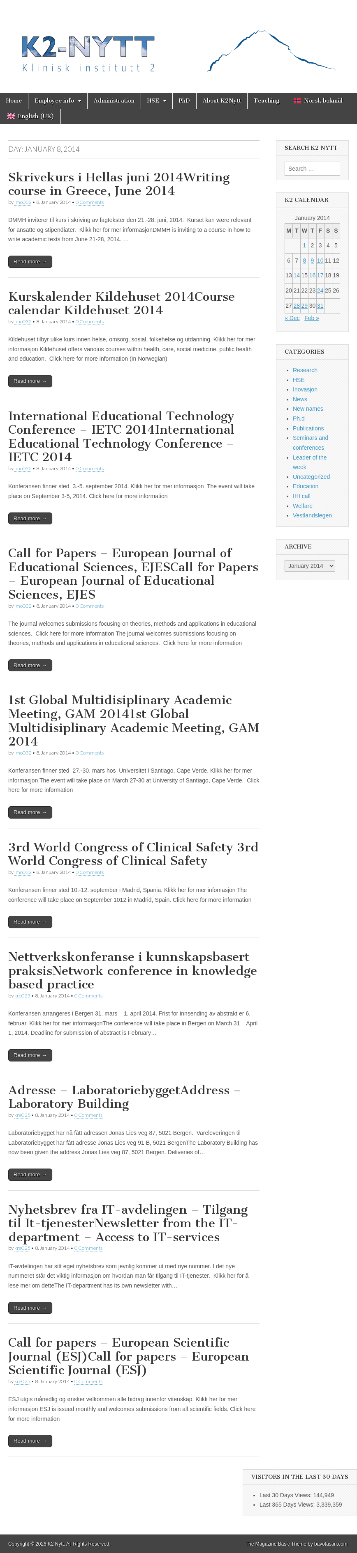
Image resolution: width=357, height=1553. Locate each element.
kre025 (22, 996)
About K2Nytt (222, 100)
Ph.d (299, 418)
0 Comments (90, 202)
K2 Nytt (56, 1544)
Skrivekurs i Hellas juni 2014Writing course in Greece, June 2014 (119, 184)
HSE (153, 100)
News (300, 399)
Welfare (303, 506)
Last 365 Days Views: (288, 1504)
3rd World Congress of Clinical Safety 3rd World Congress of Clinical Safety (133, 854)
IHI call (302, 496)
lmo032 (22, 202)
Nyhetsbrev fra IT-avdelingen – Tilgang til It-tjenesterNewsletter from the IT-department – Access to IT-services (128, 1223)
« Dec (292, 318)
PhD (184, 100)
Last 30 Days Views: (286, 1495)
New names (308, 408)
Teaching (267, 100)
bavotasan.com (331, 1544)
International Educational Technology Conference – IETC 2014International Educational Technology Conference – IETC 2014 (121, 437)
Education (305, 486)
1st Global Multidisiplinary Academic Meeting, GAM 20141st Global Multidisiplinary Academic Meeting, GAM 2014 (134, 721)
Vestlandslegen (312, 515)
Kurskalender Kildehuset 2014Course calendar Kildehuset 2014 (121, 303)
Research (305, 370)
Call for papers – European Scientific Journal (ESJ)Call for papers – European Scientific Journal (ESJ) (128, 1356)
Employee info (54, 100)
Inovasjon (305, 389)
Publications (308, 428)
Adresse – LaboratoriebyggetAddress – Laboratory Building (124, 1097)
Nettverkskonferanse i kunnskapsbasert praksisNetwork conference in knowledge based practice (132, 970)
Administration (114, 100)
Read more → (30, 261)
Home (14, 100)
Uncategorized (311, 476)
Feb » (311, 318)
